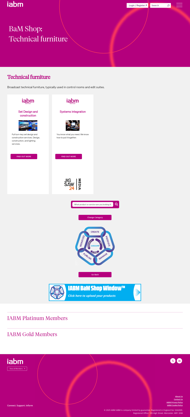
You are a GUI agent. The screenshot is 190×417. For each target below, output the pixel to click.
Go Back (95, 274)
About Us (179, 396)
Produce (108, 241)
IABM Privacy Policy (175, 402)
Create (95, 231)
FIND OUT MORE (24, 156)
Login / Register (137, 5)
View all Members (16, 369)
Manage (103, 256)
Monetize (82, 241)
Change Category (95, 217)
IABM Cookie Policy (175, 405)
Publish (87, 256)
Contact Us (178, 399)
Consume (95, 246)
